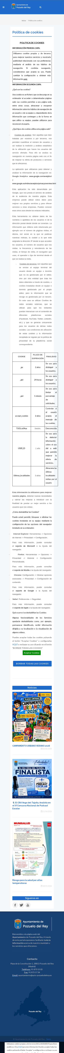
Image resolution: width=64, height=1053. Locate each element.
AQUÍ (20, 1047)
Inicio (24, 20)
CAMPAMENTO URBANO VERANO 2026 (31, 746)
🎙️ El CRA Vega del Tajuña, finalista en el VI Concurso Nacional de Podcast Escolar (31, 806)
